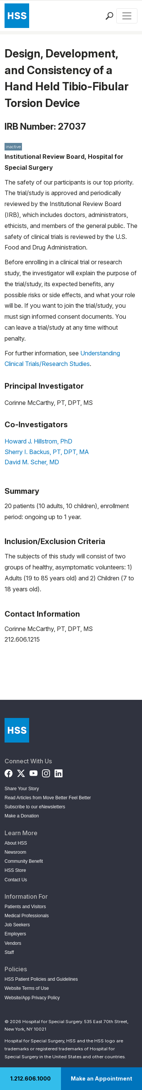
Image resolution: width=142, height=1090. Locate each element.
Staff (9, 952)
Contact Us (16, 879)
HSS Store (15, 870)
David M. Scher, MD (32, 462)
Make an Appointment (101, 1078)
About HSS (16, 843)
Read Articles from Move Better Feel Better (48, 797)
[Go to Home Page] (17, 730)
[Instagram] (46, 772)
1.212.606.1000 (30, 1078)
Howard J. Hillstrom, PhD (38, 441)
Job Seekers (17, 924)
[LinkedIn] (58, 772)
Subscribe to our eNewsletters (35, 806)
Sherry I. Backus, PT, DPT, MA (47, 452)
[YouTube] (33, 772)
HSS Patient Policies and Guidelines (41, 979)
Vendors (13, 943)
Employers (15, 934)
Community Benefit (24, 861)
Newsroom (15, 852)
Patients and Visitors (25, 906)
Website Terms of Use (27, 988)
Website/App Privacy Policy (32, 997)
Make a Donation (22, 816)
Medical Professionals (27, 915)
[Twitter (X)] (21, 772)
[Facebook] (8, 772)
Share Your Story (22, 788)
